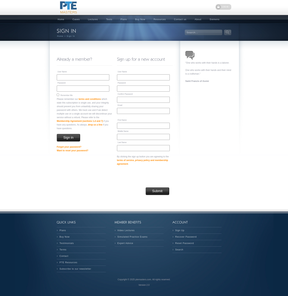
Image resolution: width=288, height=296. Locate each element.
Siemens (214, 19)
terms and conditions (90, 99)
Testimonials (67, 243)
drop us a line (95, 124)
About (198, 19)
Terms (63, 249)
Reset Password (184, 243)
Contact (64, 256)
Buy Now (140, 19)
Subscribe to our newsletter (75, 269)
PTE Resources (68, 262)
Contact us (180, 19)
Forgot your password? (69, 147)
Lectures (93, 19)
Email (120, 105)
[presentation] (145, 176)
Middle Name (123, 131)
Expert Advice (125, 243)
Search (179, 249)
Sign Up (179, 230)
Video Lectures (126, 230)
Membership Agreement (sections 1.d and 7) (80, 121)
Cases (76, 19)
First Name (122, 120)
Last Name (122, 142)
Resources (160, 19)
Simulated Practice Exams (132, 237)
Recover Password (186, 237)
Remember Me (66, 95)
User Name (62, 72)
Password (61, 83)
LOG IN (225, 7)
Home (61, 19)
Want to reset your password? (72, 150)
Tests (109, 19)
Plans (123, 19)
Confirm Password (125, 94)
